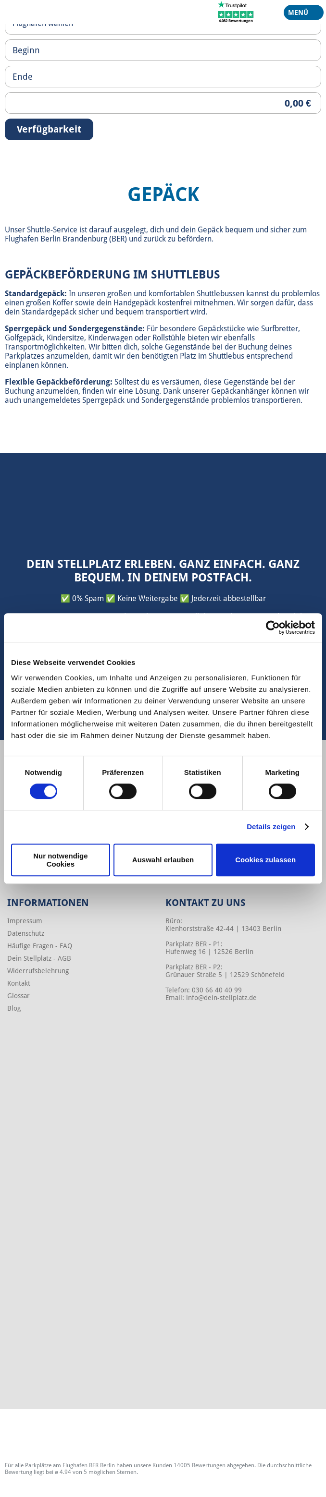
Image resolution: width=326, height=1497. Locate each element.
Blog (14, 1008)
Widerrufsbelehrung (38, 971)
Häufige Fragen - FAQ (39, 946)
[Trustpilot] (236, 11)
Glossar (18, 996)
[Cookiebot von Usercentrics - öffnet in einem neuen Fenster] (273, 627)
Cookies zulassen (265, 860)
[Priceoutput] (163, 103)
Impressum (24, 921)
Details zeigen (271, 826)
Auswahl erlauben (163, 860)
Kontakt (18, 983)
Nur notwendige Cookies (60, 860)
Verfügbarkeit (49, 129)
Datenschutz (25, 933)
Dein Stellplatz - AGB (39, 958)
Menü (300, 14)
